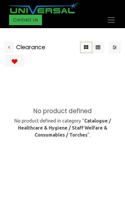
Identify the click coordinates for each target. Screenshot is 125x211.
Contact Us (25, 20)
